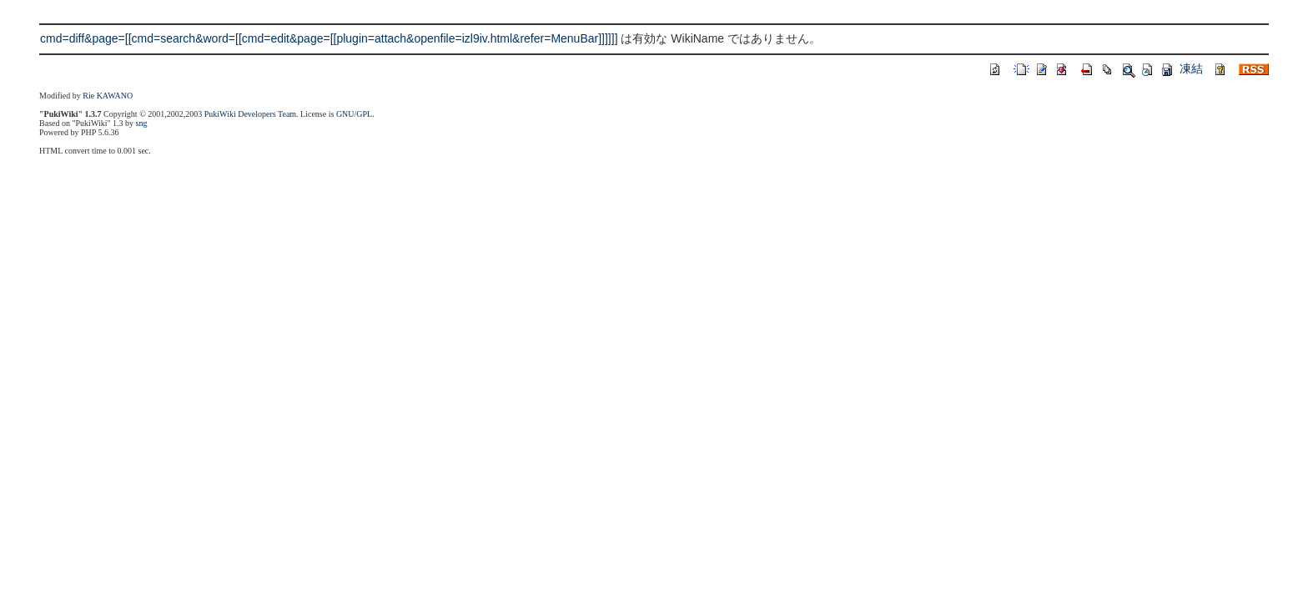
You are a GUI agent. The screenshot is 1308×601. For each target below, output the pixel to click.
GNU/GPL (354, 114)
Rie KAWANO (108, 95)
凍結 (1191, 68)
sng (142, 123)
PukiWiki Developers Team (250, 114)
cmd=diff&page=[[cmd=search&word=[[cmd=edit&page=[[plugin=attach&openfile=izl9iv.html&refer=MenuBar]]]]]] (329, 38)
